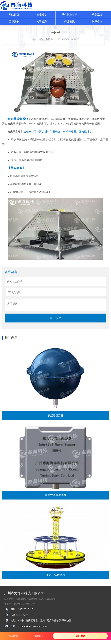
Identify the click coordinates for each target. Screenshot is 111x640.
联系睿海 (97, 21)
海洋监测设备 (46, 39)
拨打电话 (80, 635)
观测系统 (97, 14)
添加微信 (13, 635)
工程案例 (14, 21)
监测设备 (41, 14)
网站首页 (14, 14)
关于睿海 (41, 21)
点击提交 (55, 318)
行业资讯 (69, 21)
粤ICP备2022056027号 (24, 603)
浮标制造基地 (69, 14)
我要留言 (39, 635)
